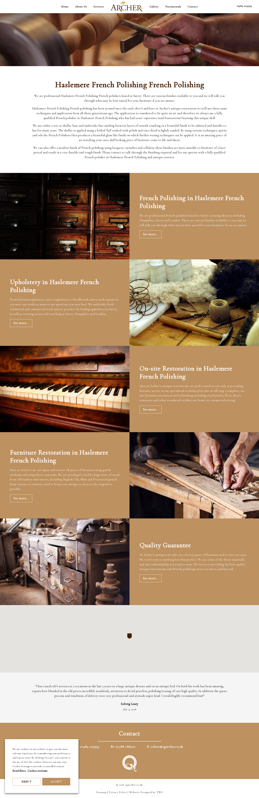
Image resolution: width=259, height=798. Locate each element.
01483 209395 (244, 6)
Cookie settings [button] (38, 770)
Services (98, 6)
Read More (19, 770)
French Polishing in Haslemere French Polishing (191, 202)
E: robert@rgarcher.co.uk (165, 747)
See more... (150, 234)
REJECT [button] (27, 781)
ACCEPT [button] (56, 781)
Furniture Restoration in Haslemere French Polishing (59, 456)
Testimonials (173, 6)
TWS (160, 792)
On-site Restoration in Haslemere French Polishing (185, 372)
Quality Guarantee (165, 545)
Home (64, 6)
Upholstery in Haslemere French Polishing (54, 286)
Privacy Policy (118, 792)
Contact (193, 6)
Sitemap (101, 792)
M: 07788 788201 (123, 747)
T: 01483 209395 (87, 747)
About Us (81, 6)
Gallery (153, 6)
